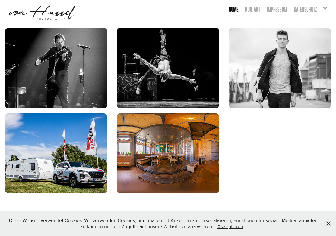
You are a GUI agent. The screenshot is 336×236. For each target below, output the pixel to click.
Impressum (277, 9)
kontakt (252, 9)
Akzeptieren (230, 226)
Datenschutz (305, 9)
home (233, 9)
